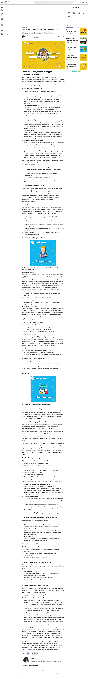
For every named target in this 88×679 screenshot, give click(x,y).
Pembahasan (35, 653)
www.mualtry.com (26, 649)
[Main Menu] (2, 2)
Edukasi (28, 27)
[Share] (61, 36)
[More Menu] (86, 2)
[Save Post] (58, 36)
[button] (69, 13)
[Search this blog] (35, 2)
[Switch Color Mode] (83, 2)
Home (23, 27)
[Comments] (63, 36)
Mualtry (24, 77)
